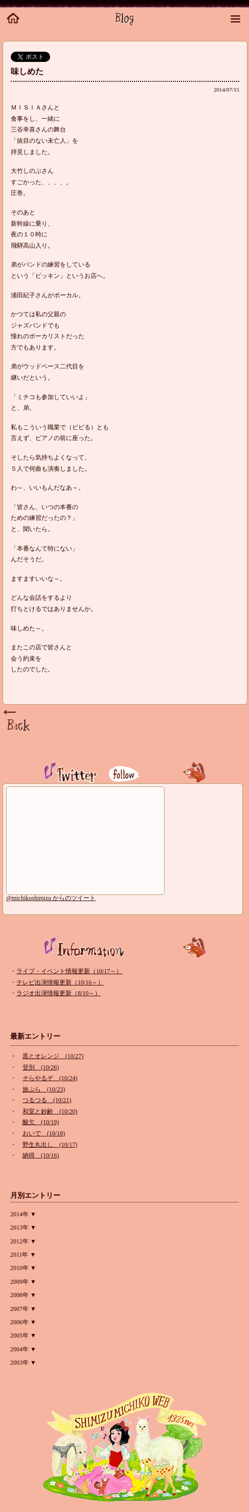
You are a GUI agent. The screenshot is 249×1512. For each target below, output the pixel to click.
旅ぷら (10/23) (43, 1089)
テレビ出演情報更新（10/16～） (60, 982)
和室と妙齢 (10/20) (49, 1111)
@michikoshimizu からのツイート (51, 898)
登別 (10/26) (40, 1067)
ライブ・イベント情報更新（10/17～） (69, 971)
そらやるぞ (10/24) (49, 1078)
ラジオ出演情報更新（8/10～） (58, 993)
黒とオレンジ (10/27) (52, 1056)
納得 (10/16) (40, 1155)
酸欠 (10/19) (40, 1122)
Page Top (18, 721)
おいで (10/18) (43, 1133)
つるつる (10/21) (46, 1100)
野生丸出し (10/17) (49, 1144)
